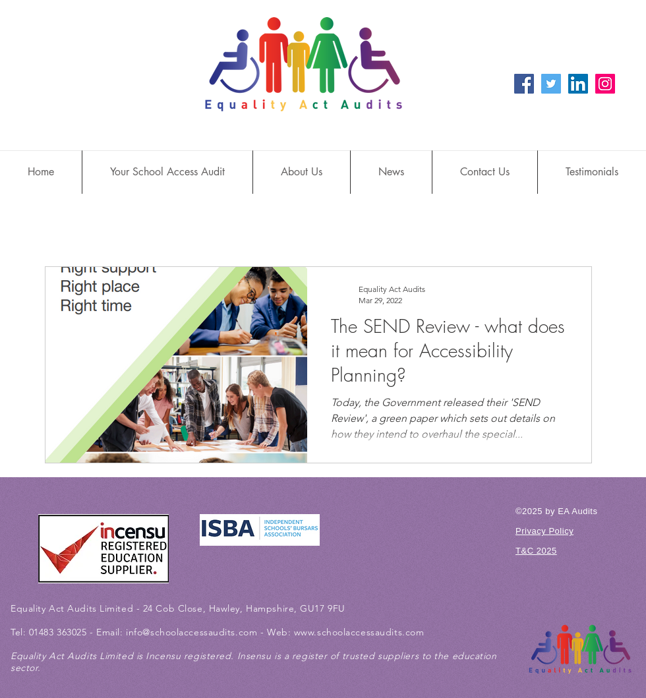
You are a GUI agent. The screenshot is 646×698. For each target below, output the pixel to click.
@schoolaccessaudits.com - (204, 632)
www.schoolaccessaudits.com (359, 632)
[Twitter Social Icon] (551, 84)
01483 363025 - (62, 632)
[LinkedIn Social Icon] (578, 84)
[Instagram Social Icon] (605, 84)
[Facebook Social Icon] (524, 84)
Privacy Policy (544, 531)
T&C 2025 (536, 551)
